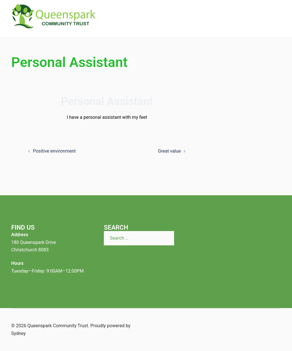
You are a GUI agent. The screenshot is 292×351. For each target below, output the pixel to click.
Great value (169, 151)
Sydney (18, 333)
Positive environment (54, 151)
